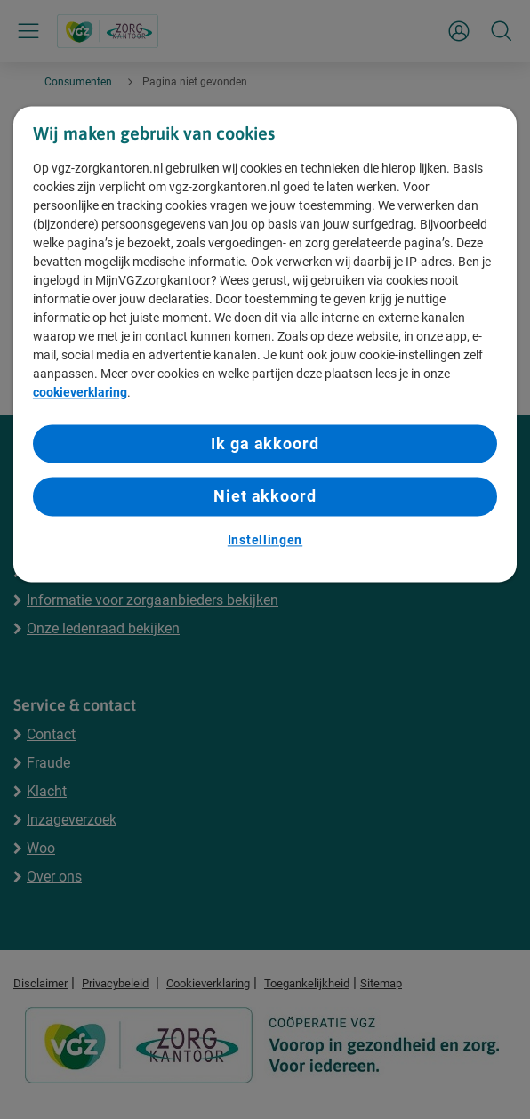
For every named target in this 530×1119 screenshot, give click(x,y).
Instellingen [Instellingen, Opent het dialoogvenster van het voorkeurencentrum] (265, 540)
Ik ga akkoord (265, 444)
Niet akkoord (265, 496)
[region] (265, 344)
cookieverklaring (80, 393)
